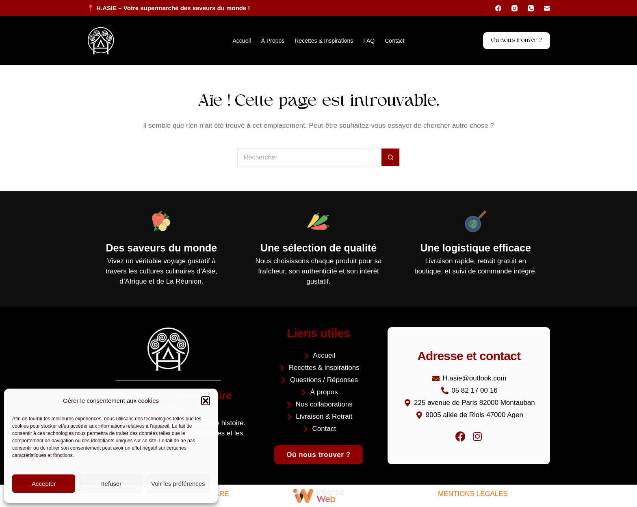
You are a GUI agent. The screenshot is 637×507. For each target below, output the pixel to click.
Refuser (111, 483)
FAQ (369, 40)
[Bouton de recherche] (390, 157)
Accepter (44, 483)
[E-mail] (547, 8)
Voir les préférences (178, 483)
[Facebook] (498, 8)
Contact (394, 40)
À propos (273, 40)
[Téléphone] (531, 8)
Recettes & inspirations (324, 40)
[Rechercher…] (309, 157)
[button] (206, 401)
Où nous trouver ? (516, 40)
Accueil (242, 40)
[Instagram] (514, 8)
